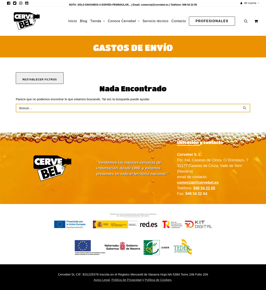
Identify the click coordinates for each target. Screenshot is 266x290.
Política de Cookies (158, 280)
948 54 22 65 (204, 188)
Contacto (178, 21)
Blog (83, 21)
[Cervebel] (20, 21)
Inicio (72, 21)
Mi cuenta (251, 3)
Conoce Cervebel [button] (124, 21)
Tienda (97, 21)
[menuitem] (249, 3)
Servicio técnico (156, 21)
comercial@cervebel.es (155, 4)
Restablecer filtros (39, 79)
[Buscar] (133, 108)
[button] (9, 3)
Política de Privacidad (126, 280)
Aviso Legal (102, 280)
